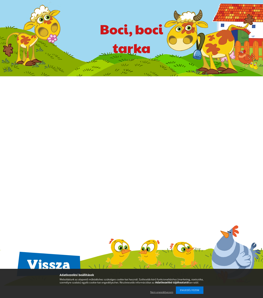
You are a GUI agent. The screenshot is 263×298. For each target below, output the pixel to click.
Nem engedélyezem (161, 292)
